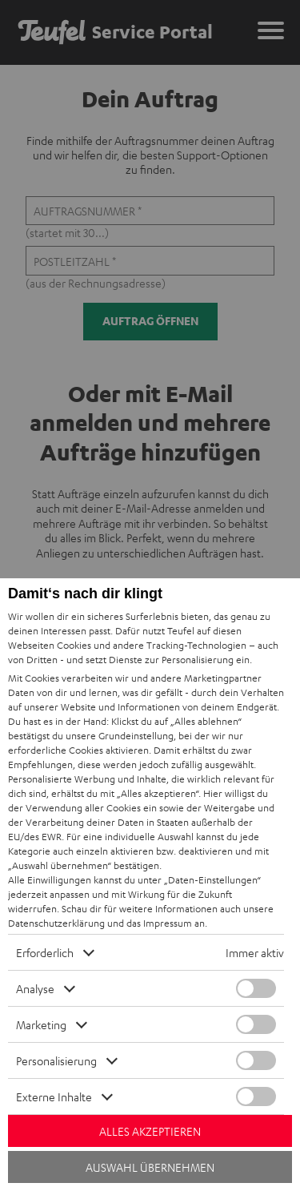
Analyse (35, 988)
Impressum (167, 922)
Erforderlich (45, 952)
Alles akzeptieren (150, 1131)
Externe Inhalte (54, 1096)
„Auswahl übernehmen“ (59, 865)
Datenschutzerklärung (56, 922)
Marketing (41, 1024)
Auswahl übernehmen (150, 1167)
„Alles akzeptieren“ (157, 793)
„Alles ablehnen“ (206, 720)
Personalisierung (56, 1060)
